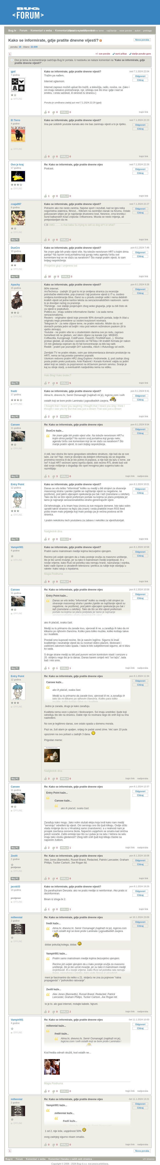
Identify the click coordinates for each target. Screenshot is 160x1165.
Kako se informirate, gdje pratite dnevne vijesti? (72, 71)
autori (138, 30)
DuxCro (16, 247)
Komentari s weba (41, 30)
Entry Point (18, 484)
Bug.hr (12, 30)
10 (49, 276)
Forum (23, 30)
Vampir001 (17, 547)
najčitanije (111, 30)
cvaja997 (16, 204)
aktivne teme (97, 30)
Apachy (16, 284)
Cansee (15, 424)
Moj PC (15, 240)
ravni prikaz (121, 53)
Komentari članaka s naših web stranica (70, 1159)
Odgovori (140, 76)
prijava (71, 30)
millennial (17, 917)
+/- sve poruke (103, 53)
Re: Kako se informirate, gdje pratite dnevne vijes (73, 164)
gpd (13, 71)
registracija (82, 30)
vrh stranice (149, 1159)
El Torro (16, 120)
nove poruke (125, 30)
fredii (14, 391)
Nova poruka (142, 39)
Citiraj (140, 80)
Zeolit (14, 855)
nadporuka (142, 476)
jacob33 (16, 886)
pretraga (147, 30)
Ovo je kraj (17, 164)
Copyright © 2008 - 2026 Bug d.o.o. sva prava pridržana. (80, 1164)
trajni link (143, 112)
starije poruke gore (141, 53)
